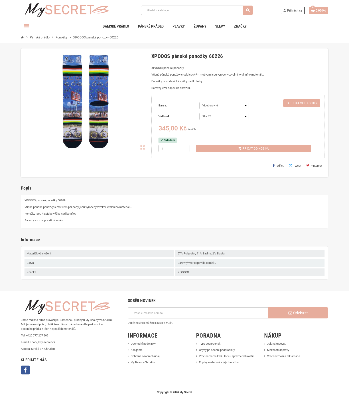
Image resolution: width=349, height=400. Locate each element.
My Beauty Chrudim (143, 362)
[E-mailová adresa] (198, 312)
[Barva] (223, 105)
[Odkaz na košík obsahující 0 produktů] (318, 10)
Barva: (162, 105)
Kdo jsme (136, 350)
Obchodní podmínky (143, 343)
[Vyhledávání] (197, 10)
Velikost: (164, 116)
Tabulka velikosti (301, 103)
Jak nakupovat (276, 343)
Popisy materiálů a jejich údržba (219, 362)
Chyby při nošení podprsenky (217, 350)
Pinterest (314, 165)
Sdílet (278, 165)
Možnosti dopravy (278, 350)
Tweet (295, 165)
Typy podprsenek (210, 343)
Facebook (25, 370)
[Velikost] (223, 116)
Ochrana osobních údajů (146, 356)
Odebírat (298, 313)
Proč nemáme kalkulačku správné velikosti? (226, 356)
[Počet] (173, 148)
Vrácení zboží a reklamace (283, 356)
